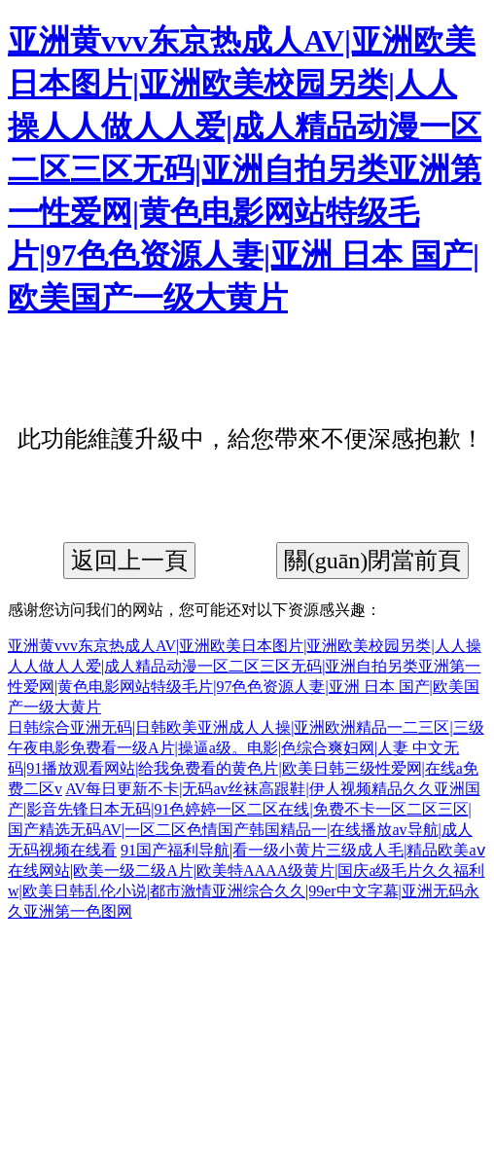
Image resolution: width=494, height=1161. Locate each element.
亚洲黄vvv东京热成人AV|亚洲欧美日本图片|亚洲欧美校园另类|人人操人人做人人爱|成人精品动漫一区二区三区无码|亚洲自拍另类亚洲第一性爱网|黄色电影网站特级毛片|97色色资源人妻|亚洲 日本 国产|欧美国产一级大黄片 (244, 169)
